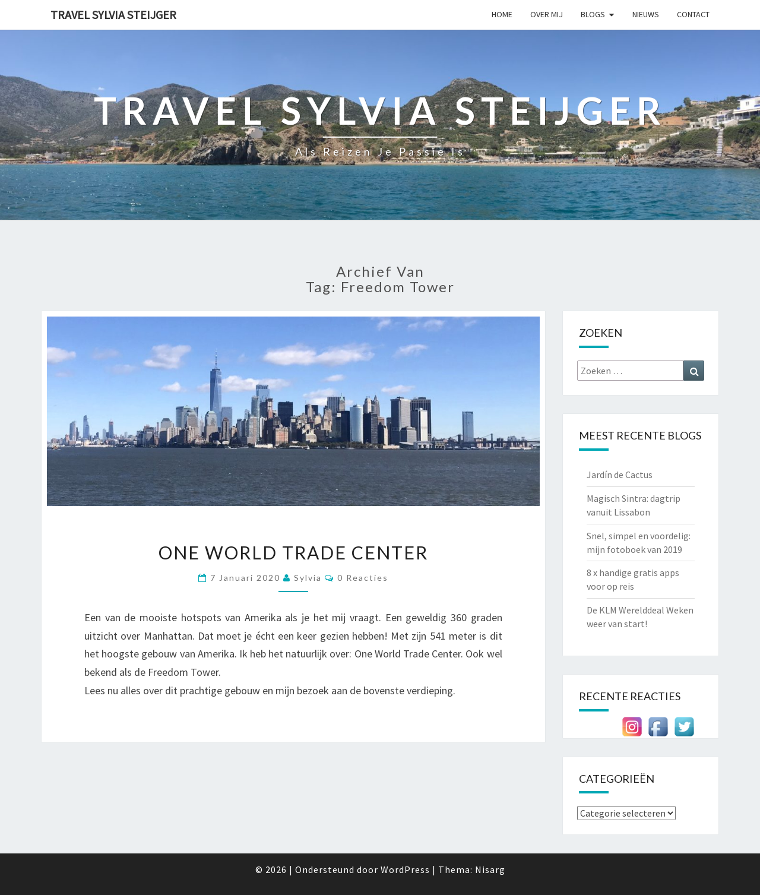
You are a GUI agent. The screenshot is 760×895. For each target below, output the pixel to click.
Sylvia (308, 578)
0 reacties (362, 578)
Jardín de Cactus (620, 474)
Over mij (546, 14)
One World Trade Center (293, 552)
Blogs (593, 14)
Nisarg (490, 869)
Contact (693, 14)
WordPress (405, 869)
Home (502, 14)
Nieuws (645, 14)
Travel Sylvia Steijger (113, 14)
